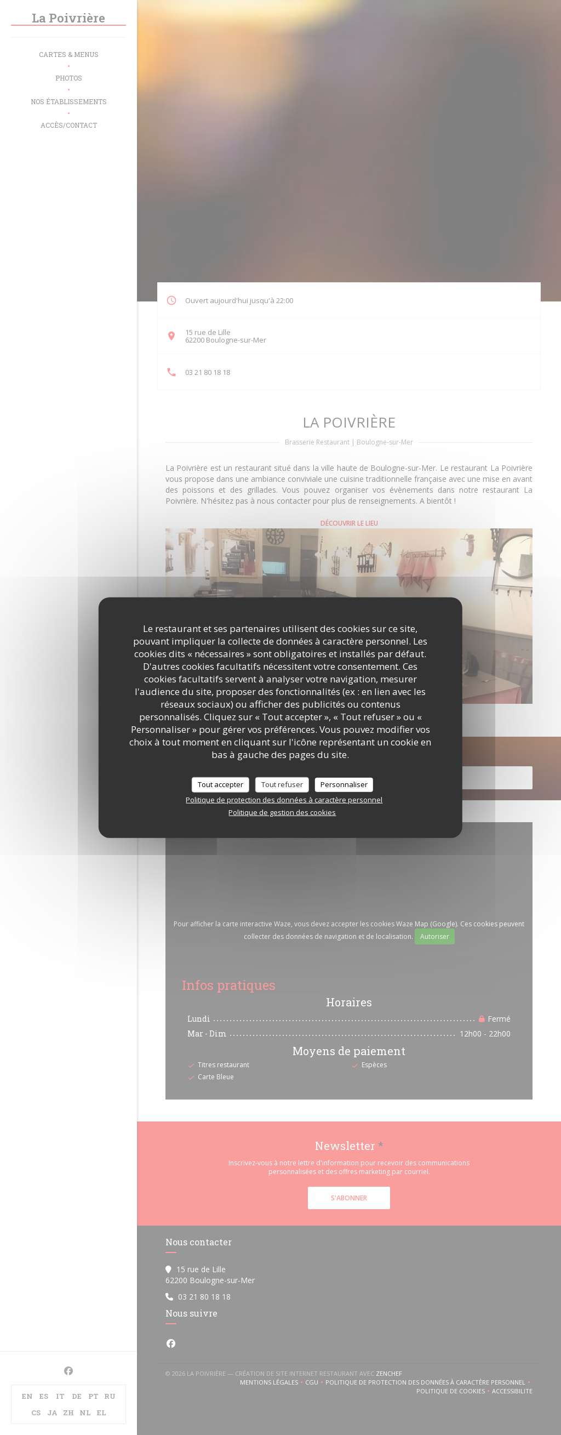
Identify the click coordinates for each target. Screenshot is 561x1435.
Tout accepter (220, 784)
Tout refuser (282, 784)
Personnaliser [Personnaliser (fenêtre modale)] (344, 784)
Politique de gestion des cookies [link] (282, 812)
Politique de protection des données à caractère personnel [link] (284, 799)
